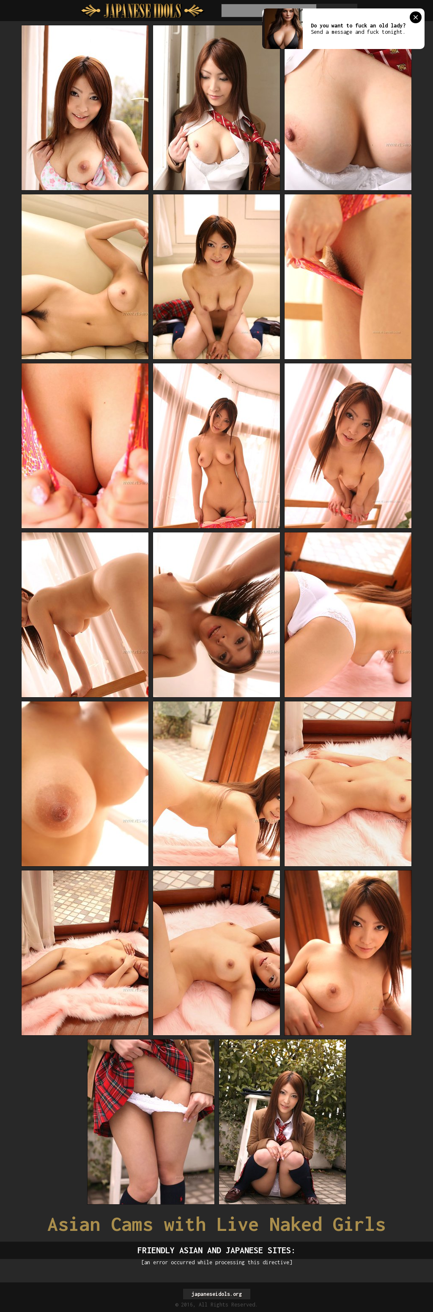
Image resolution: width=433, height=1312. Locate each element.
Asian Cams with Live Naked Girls (216, 1224)
